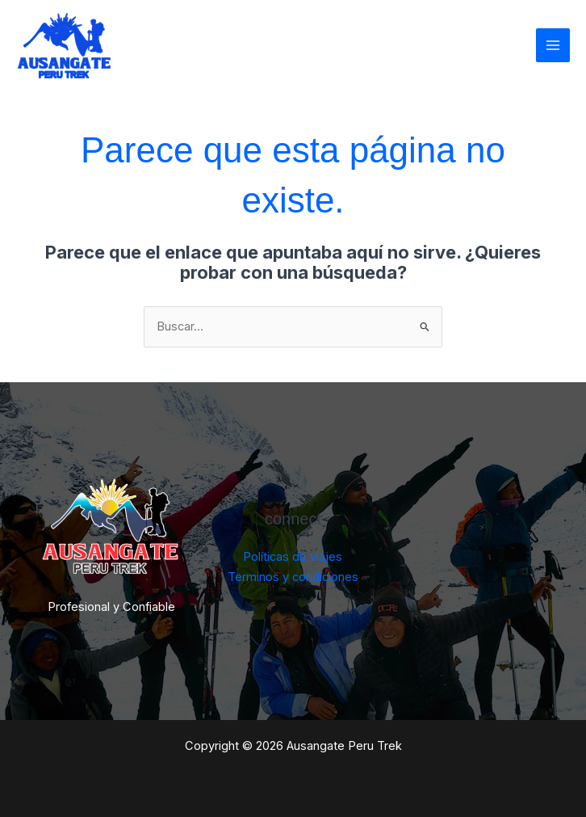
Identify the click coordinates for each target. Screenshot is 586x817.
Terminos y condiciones (293, 577)
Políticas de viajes (292, 557)
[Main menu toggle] (553, 45)
